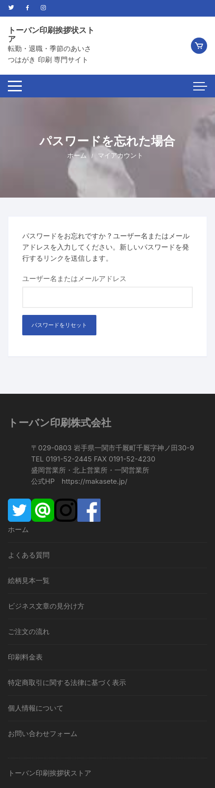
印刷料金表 (25, 657)
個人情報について (35, 708)
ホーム (18, 529)
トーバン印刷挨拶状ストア (51, 35)
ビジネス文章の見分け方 (46, 606)
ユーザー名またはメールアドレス (74, 278)
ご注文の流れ (29, 631)
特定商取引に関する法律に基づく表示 (67, 682)
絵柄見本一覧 (29, 580)
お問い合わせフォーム (42, 733)
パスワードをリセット (59, 324)
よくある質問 (29, 555)
